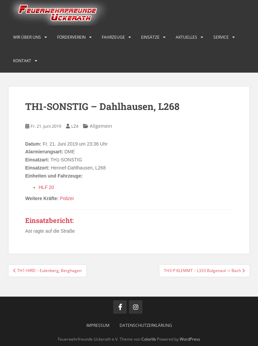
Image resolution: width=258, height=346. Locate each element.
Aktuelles (186, 37)
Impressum (98, 325)
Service (221, 37)
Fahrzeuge (113, 37)
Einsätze (150, 37)
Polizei (67, 198)
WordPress (190, 339)
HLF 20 (46, 187)
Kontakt (22, 61)
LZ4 (74, 126)
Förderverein (71, 37)
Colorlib (148, 339)
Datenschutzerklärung (146, 325)
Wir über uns (27, 37)
